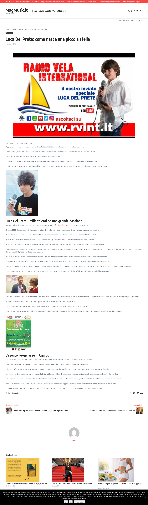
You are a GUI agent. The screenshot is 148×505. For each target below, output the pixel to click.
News (41, 11)
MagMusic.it (17, 10)
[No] (145, 497)
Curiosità (14, 29)
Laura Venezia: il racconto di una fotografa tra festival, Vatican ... (73, 484)
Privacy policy (79, 502)
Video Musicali (59, 11)
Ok (66, 502)
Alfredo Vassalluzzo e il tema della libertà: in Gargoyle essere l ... (27, 484)
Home (34, 11)
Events (48, 11)
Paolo (74, 440)
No (71, 502)
